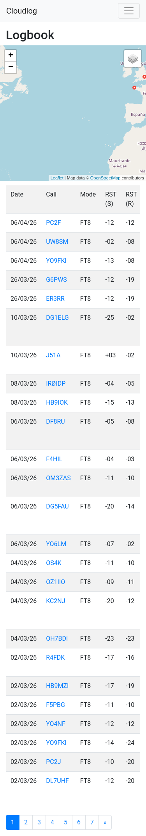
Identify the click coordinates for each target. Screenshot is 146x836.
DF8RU (55, 421)
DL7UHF (57, 780)
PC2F (53, 222)
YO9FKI (56, 260)
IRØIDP (55, 383)
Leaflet (57, 178)
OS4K (54, 563)
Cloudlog (21, 11)
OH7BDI (57, 638)
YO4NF (55, 723)
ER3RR (55, 298)
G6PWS (56, 279)
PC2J (53, 761)
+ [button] (10, 56)
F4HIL (54, 459)
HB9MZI (57, 685)
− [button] (10, 67)
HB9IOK (57, 402)
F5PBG (55, 704)
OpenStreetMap (105, 178)
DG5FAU (57, 506)
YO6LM (56, 544)
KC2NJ (55, 601)
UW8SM (57, 241)
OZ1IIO (55, 582)
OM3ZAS (58, 478)
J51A (53, 355)
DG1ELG (57, 317)
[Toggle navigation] (129, 11)
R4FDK (55, 657)
